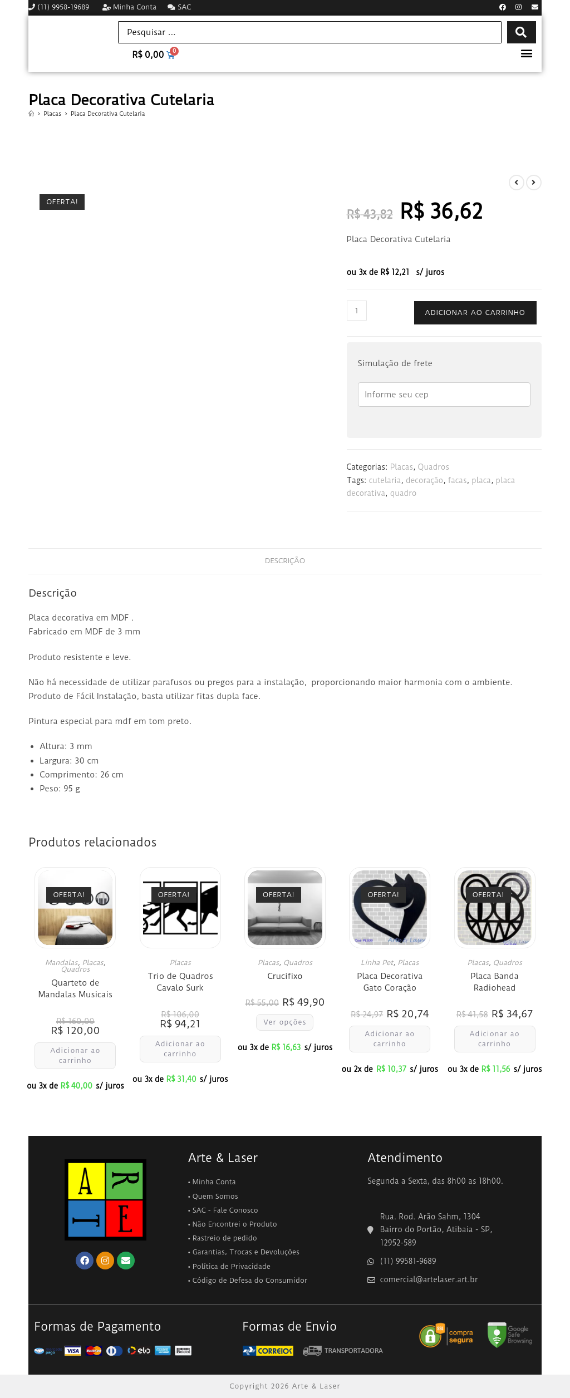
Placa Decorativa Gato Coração (389, 982)
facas (457, 480)
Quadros (433, 466)
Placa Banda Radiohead (494, 982)
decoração (424, 480)
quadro (403, 493)
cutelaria (385, 480)
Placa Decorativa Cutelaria (108, 113)
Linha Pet (377, 962)
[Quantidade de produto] (357, 311)
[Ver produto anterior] (516, 182)
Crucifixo (284, 976)
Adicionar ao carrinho (475, 312)
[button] (527, 52)
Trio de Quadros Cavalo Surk (180, 982)
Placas (401, 466)
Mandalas (61, 962)
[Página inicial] (31, 113)
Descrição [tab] (285, 561)
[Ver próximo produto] (534, 182)
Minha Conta (129, 7)
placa (481, 480)
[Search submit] (521, 32)
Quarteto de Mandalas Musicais (75, 989)
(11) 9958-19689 (59, 7)
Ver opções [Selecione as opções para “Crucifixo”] (284, 1022)
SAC (179, 7)
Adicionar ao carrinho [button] (75, 1055)
